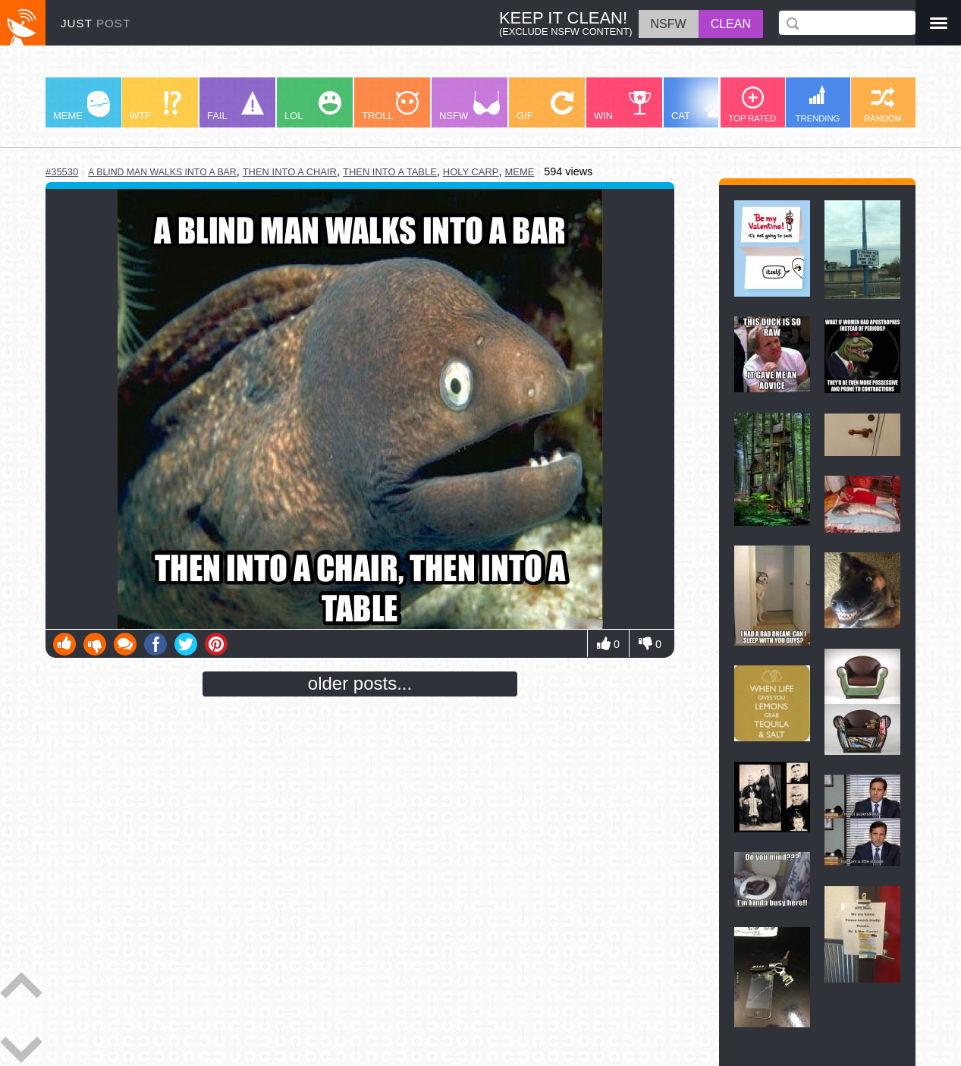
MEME (81, 106)
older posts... (360, 683)
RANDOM (883, 104)
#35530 (62, 172)
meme (519, 172)
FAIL (235, 106)
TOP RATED (753, 104)
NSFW (469, 106)
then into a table (390, 172)
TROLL (390, 106)
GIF (545, 106)
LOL (312, 106)
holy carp (471, 172)
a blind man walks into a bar (162, 172)
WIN (623, 106)
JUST (95, 23)
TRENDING (818, 104)
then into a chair (290, 172)
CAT (702, 106)
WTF (155, 106)
